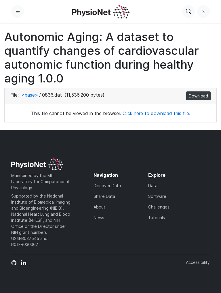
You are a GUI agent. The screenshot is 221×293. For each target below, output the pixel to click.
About (99, 206)
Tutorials (156, 217)
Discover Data (107, 185)
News (99, 217)
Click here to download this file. (156, 113)
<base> (29, 95)
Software (157, 196)
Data (152, 185)
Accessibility (198, 262)
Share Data (104, 196)
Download (198, 95)
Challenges (158, 206)
